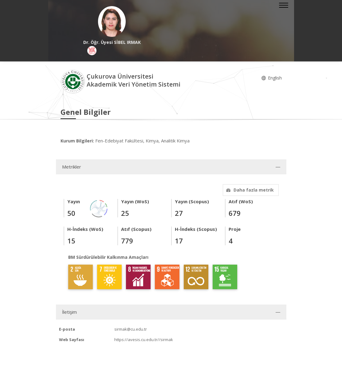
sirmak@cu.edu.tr (130, 329)
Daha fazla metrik (249, 190)
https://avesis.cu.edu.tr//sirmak (143, 339)
